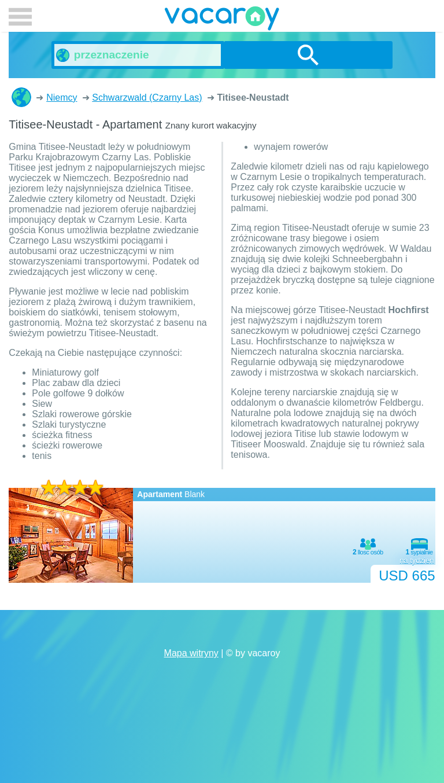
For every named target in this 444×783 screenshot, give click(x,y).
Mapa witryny (191, 653)
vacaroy (222, 20)
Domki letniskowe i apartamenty (21, 97)
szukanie (308, 55)
